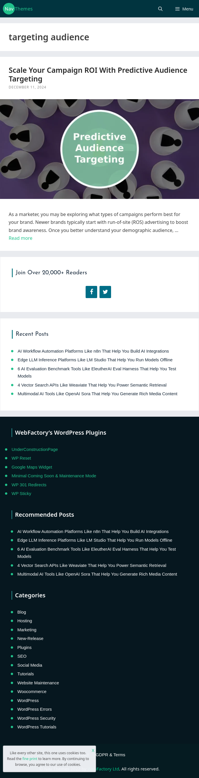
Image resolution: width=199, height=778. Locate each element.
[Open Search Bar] (160, 8)
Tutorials (25, 673)
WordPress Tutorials (36, 726)
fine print (29, 758)
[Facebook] (91, 292)
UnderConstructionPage (35, 449)
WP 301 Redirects (29, 484)
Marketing (26, 629)
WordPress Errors (34, 709)
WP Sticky (21, 493)
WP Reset (21, 458)
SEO (22, 656)
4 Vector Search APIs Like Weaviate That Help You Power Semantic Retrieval (92, 384)
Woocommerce (32, 691)
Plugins (24, 647)
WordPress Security (36, 718)
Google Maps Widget (32, 467)
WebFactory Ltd (103, 769)
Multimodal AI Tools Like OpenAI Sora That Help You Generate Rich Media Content (97, 393)
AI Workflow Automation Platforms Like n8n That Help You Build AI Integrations (93, 351)
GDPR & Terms (110, 754)
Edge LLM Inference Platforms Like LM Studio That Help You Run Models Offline (95, 359)
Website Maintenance (38, 682)
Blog (21, 612)
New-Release (30, 638)
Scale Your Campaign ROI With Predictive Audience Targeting (98, 74)
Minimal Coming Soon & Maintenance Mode (54, 475)
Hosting (24, 620)
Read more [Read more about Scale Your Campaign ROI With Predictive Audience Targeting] (20, 238)
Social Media (29, 665)
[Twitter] (105, 292)
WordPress (28, 700)
